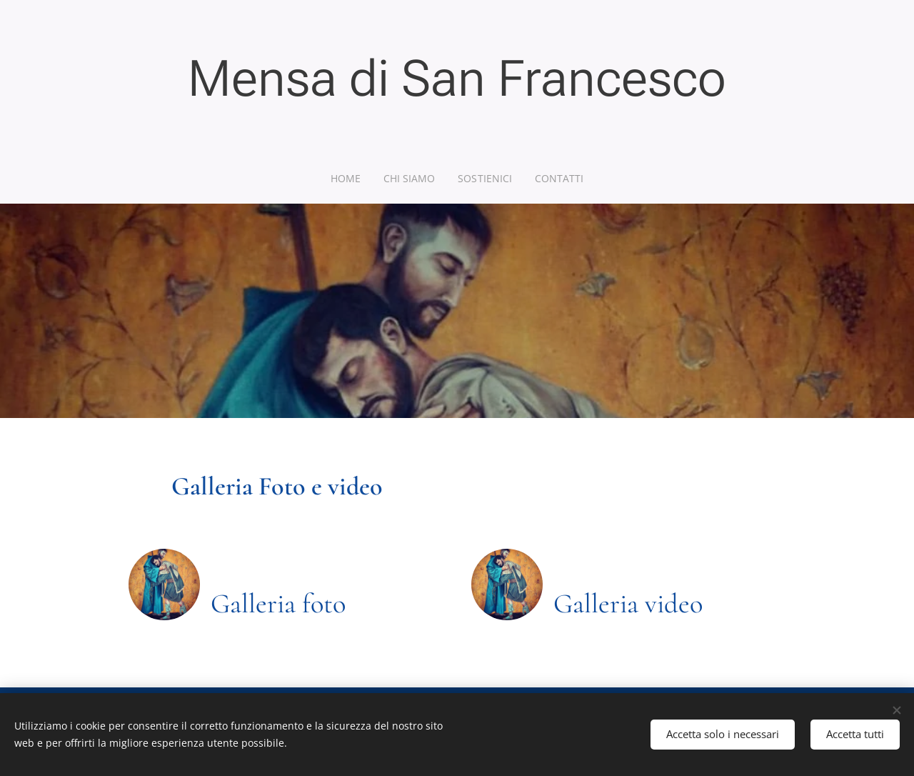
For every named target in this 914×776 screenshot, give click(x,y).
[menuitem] (349, 179)
